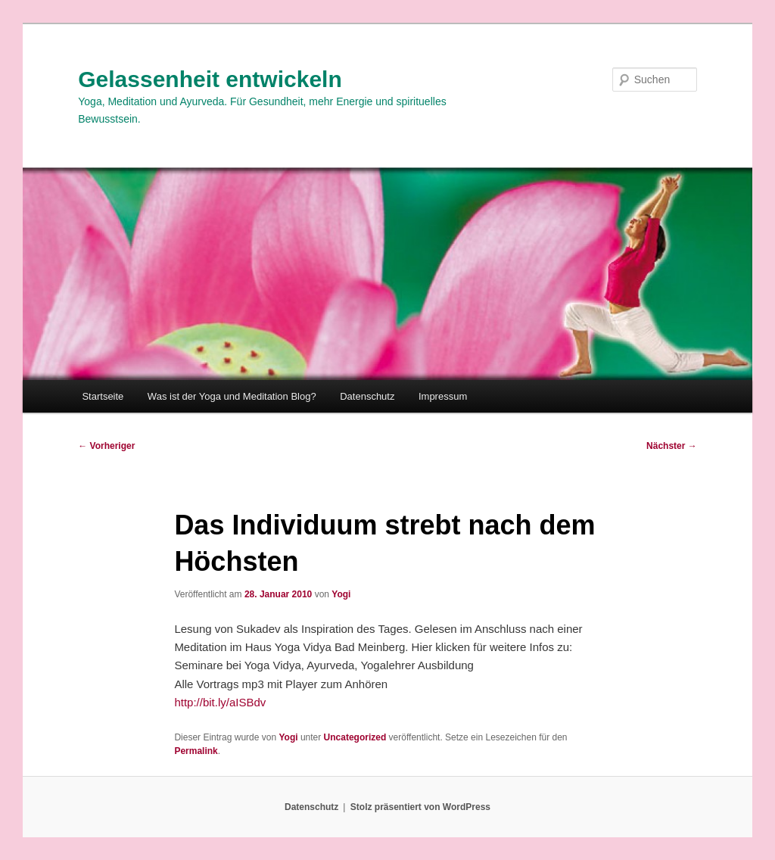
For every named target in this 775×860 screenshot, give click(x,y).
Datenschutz (367, 396)
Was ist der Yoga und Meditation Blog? (232, 396)
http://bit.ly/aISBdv (220, 702)
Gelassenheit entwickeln (209, 79)
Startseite (102, 396)
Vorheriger (106, 446)
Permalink (195, 751)
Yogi (340, 594)
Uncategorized (355, 737)
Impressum (443, 396)
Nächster (671, 446)
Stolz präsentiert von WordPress (420, 807)
